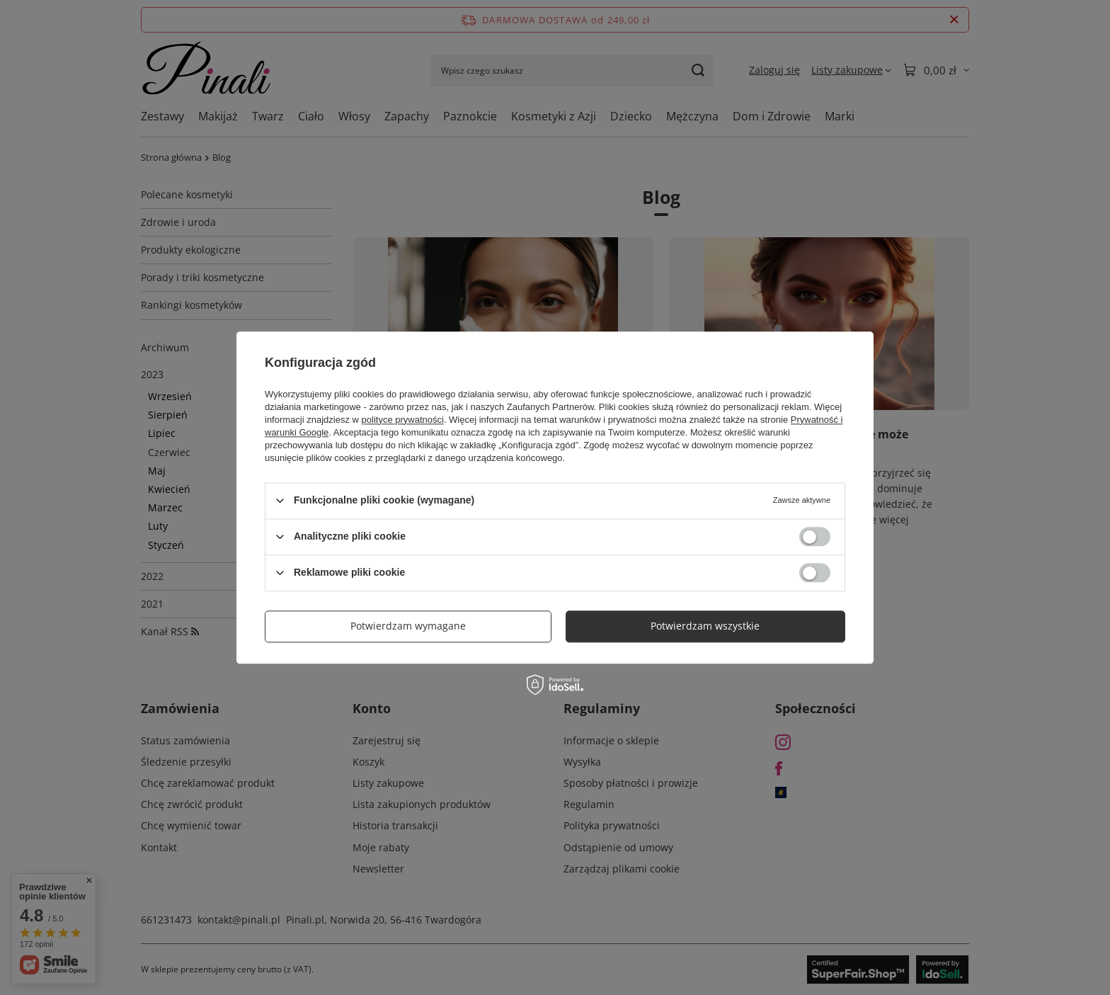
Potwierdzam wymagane (408, 625)
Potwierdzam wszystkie (705, 625)
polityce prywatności (403, 419)
